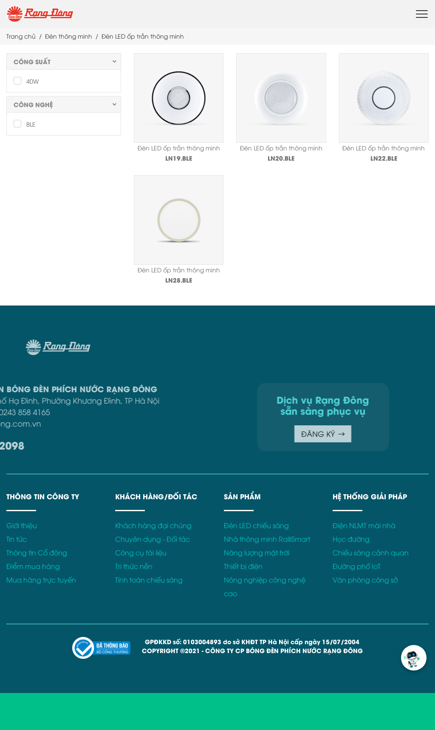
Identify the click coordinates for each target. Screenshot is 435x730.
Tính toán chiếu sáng (149, 579)
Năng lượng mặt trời (256, 552)
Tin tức (16, 538)
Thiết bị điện (243, 566)
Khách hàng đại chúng (153, 525)
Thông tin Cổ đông (36, 552)
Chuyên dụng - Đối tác (152, 538)
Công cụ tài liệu (141, 552)
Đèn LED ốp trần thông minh (179, 148)
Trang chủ (21, 36)
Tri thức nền (134, 566)
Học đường (351, 538)
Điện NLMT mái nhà (364, 525)
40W (26, 80)
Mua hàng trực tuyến (41, 579)
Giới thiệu (21, 525)
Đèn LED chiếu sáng (256, 525)
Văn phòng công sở (365, 579)
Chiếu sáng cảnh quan (371, 552)
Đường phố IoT (357, 566)
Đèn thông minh (68, 36)
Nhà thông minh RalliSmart (267, 538)
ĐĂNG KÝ (287, 434)
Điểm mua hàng (33, 566)
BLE (25, 123)
